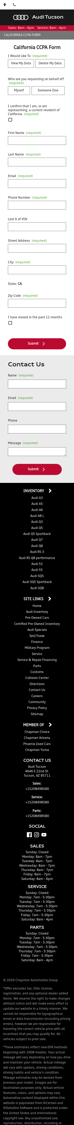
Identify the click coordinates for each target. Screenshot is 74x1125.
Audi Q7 (37, 540)
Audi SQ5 (37, 576)
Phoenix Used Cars (37, 744)
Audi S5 (37, 570)
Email (20, 176)
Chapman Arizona (37, 738)
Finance (37, 642)
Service (37, 654)
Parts (37, 666)
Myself (19, 90)
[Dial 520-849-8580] (14, 5)
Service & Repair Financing (37, 660)
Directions (37, 684)
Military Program (37, 648)
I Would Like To (27, 56)
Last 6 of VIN (17, 219)
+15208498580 (37, 789)
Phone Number (27, 197)
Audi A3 (37, 498)
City (19, 262)
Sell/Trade (37, 636)
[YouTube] (44, 834)
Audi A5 (37, 504)
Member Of (34, 725)
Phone (12, 420)
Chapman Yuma (37, 750)
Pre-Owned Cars (37, 618)
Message (23, 443)
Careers (37, 696)
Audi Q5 (37, 528)
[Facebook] (29, 834)
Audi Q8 (37, 546)
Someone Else (48, 90)
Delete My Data (50, 63)
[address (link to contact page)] (4, 5)
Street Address (27, 241)
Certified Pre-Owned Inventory (37, 624)
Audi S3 (37, 564)
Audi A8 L (37, 516)
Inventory (34, 491)
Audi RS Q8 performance (37, 558)
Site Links (33, 599)
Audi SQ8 (37, 588)
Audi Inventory (37, 612)
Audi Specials (37, 630)
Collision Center (37, 678)
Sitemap (37, 714)
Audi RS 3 (37, 552)
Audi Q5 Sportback (37, 534)
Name (21, 375)
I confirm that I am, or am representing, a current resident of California (34, 110)
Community (37, 702)
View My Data (21, 63)
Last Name (24, 154)
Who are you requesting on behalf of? (36, 81)
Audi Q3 (37, 522)
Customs (37, 672)
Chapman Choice (37, 732)
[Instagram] (36, 834)
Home (37, 606)
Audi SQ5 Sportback (37, 582)
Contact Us (37, 690)
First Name (24, 133)
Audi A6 (37, 510)
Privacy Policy (37, 708)
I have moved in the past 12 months (35, 317)
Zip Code (23, 296)
